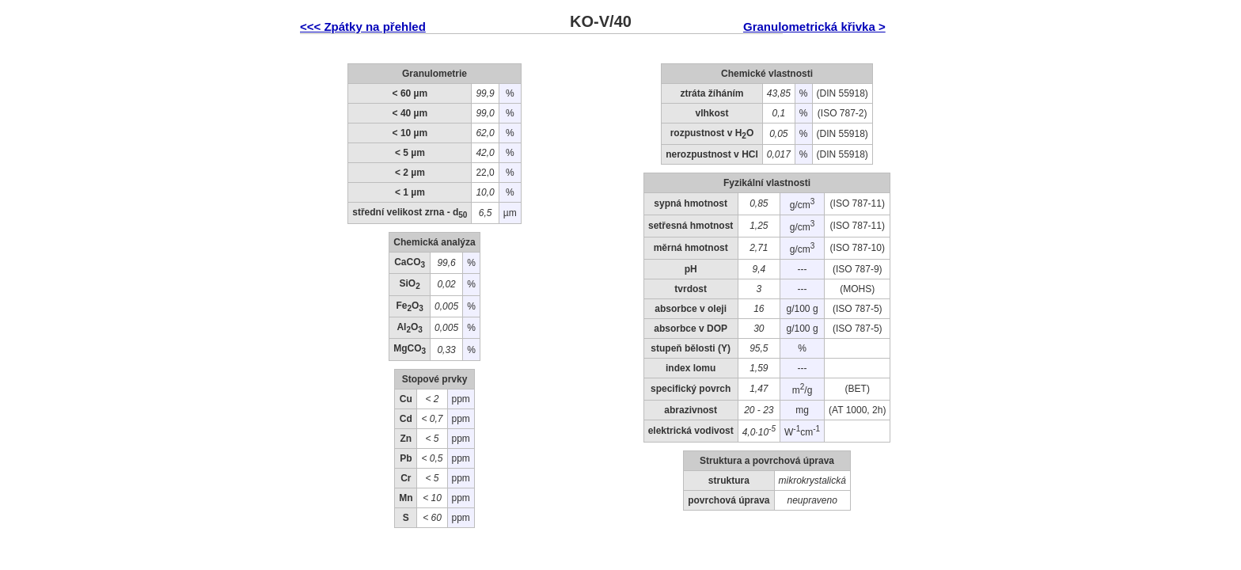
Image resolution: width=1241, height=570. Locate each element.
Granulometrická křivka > (814, 26)
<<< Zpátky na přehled (363, 26)
